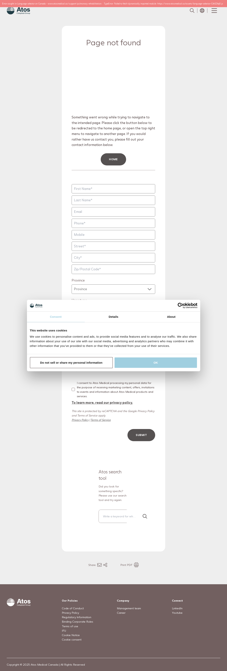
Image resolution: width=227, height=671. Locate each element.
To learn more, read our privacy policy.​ (102, 402)
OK (156, 362)
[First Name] (113, 189)
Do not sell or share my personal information (71, 362)
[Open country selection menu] (202, 10)
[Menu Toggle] (213, 10)
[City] (113, 257)
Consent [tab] (56, 316)
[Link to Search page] (192, 10)
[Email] (113, 212)
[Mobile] (113, 234)
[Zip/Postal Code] (113, 269)
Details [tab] (113, 316)
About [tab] (171, 316)
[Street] (113, 246)
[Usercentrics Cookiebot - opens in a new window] (180, 306)
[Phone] (113, 223)
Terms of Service (100, 419)
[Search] (144, 516)
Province (78, 280)
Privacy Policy (80, 419)
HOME (113, 159)
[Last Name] (113, 200)
